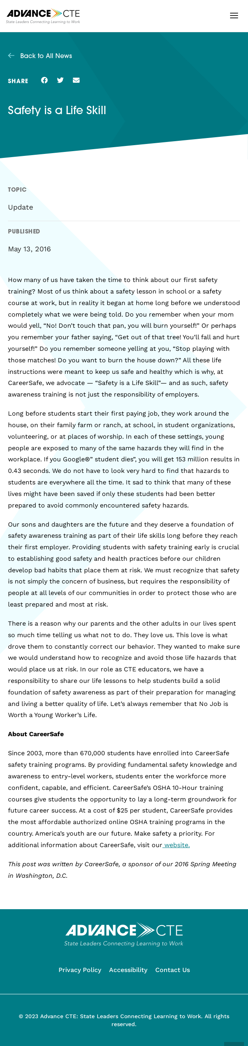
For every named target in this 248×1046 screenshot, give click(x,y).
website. (176, 845)
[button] (234, 15)
